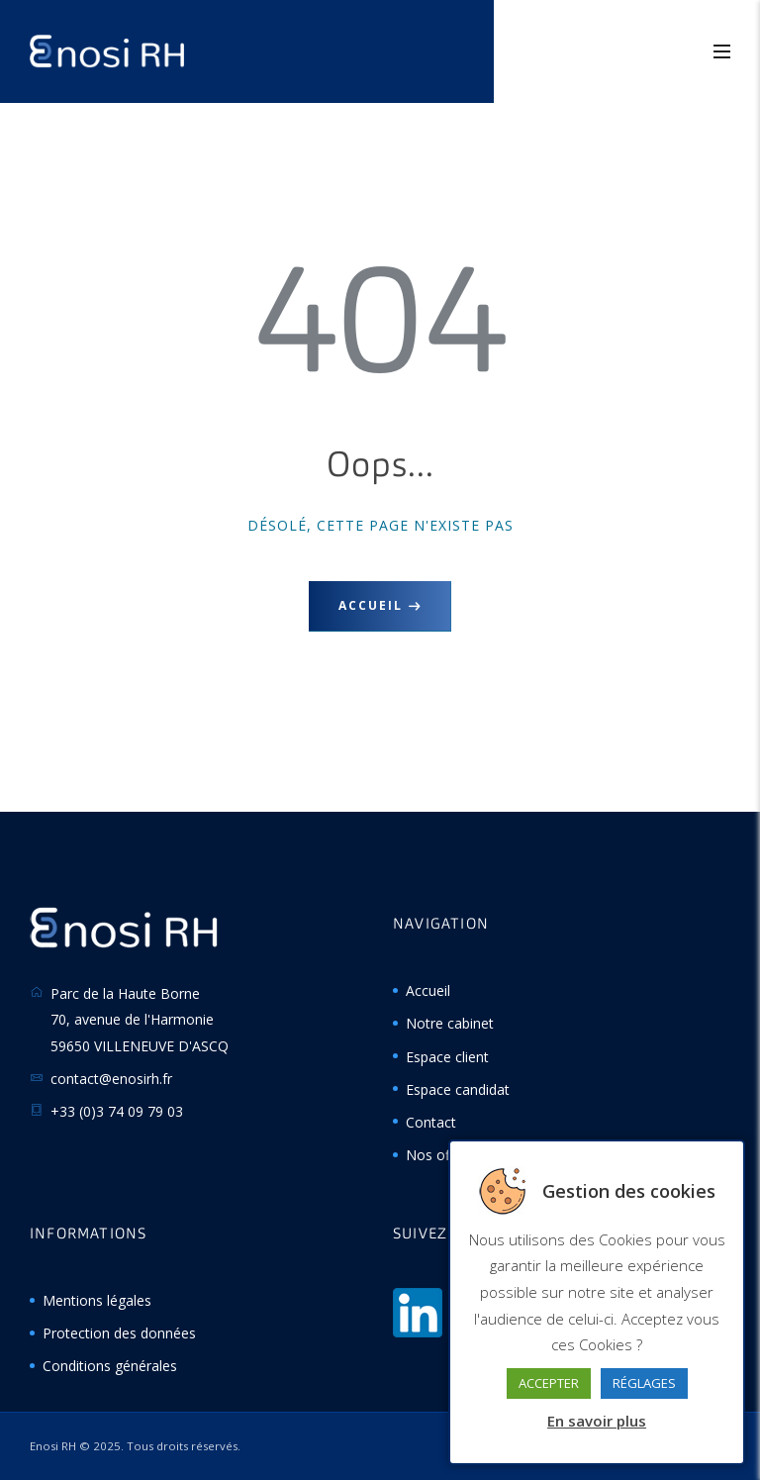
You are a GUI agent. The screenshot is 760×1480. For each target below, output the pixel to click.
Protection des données (119, 1333)
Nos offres (440, 1154)
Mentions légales (97, 1300)
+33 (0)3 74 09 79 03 (116, 1111)
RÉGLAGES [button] (644, 1383)
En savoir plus (596, 1421)
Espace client (447, 1056)
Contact (431, 1122)
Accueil (370, 605)
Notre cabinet (450, 1023)
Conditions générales (110, 1365)
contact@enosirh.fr (111, 1078)
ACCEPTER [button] (549, 1383)
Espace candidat (458, 1089)
